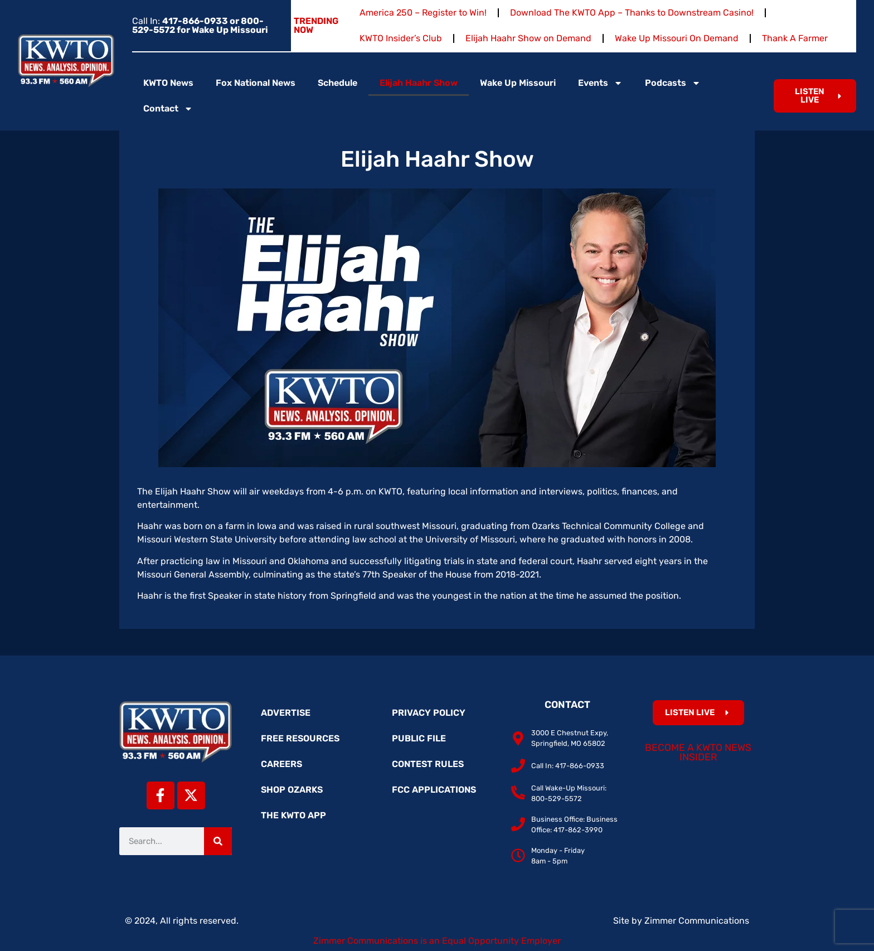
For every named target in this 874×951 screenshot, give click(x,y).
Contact (168, 109)
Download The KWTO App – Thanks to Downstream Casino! (632, 12)
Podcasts (673, 83)
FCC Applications (434, 789)
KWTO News (168, 82)
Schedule (337, 82)
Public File (419, 738)
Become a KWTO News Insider (698, 752)
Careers (281, 764)
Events (600, 83)
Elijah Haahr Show (419, 82)
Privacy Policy (428, 712)
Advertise (285, 712)
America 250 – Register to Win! (423, 12)
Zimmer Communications (696, 920)
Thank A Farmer (795, 38)
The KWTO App (293, 815)
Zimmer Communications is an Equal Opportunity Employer (437, 940)
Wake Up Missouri (518, 82)
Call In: (200, 25)
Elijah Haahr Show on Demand (528, 38)
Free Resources (300, 738)
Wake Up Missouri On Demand (677, 38)
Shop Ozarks (292, 789)
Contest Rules (428, 764)
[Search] (218, 841)
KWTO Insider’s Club (401, 38)
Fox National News (255, 82)
